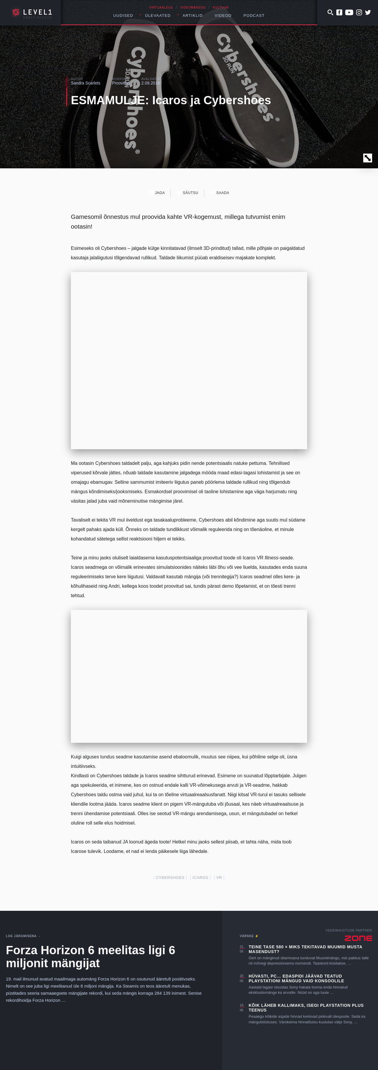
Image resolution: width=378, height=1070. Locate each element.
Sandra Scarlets (85, 83)
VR (219, 877)
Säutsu (187, 192)
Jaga (157, 192)
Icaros (200, 877)
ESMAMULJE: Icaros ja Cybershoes (171, 100)
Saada (219, 192)
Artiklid (193, 15)
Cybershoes (170, 877)
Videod (223, 15)
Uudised (123, 15)
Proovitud (121, 83)
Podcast (254, 15)
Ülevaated (158, 15)
